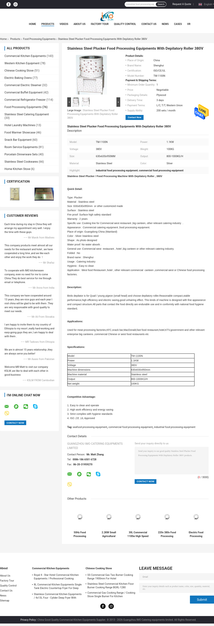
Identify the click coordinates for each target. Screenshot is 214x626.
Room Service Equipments (21, 147)
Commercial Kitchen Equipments (25, 56)
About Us (80, 24)
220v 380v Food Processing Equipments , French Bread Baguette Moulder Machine (167, 534)
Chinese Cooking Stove (19, 70)
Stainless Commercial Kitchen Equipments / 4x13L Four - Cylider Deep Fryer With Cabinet (58, 596)
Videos (64, 24)
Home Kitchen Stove (17, 169)
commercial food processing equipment (130, 427)
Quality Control (125, 24)
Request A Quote (181, 4)
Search (161, 4)
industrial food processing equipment (174, 427)
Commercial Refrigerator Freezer (25, 99)
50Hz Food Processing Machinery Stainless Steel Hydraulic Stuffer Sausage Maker (79, 534)
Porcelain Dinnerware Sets (21, 154)
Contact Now (134, 117)
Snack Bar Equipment (18, 139)
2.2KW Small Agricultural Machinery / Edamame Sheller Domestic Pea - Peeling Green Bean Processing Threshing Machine (109, 534)
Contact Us (148, 24)
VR (188, 24)
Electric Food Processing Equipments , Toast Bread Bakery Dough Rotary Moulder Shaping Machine (196, 534)
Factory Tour (100, 24)
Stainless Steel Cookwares (21, 161)
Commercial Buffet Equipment (23, 92)
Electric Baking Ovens (18, 78)
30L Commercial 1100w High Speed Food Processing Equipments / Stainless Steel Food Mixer (137, 534)
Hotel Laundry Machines (19, 125)
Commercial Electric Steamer (22, 85)
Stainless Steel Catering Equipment (26, 114)
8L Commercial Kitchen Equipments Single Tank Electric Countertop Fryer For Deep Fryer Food (58, 587)
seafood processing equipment (90, 427)
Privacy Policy (28, 619)
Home (32, 24)
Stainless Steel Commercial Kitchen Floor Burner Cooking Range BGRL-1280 (110, 585)
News (165, 24)
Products (47, 24)
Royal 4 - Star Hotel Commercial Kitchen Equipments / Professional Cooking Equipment (56, 577)
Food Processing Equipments (39, 39)
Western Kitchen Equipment (22, 63)
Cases (178, 24)
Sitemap (4, 600)
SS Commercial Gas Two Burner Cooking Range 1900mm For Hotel (110, 577)
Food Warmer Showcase (19, 132)
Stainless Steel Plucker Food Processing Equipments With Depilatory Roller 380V (92, 114)
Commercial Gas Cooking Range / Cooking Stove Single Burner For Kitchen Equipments (111, 595)
